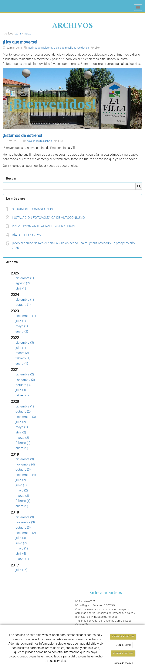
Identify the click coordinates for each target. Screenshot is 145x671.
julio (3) (20, 390)
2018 (18, 33)
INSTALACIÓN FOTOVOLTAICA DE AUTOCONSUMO (48, 217)
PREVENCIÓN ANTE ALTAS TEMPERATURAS (43, 226)
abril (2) (20, 432)
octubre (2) (23, 411)
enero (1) (21, 363)
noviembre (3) (25, 522)
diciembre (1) (24, 278)
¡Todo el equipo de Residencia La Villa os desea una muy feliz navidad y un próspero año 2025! (73, 245)
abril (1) (20, 288)
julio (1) (20, 321)
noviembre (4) (25, 464)
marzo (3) (22, 353)
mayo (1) (21, 326)
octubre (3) (23, 385)
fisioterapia (49, 47)
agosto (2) (22, 283)
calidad (60, 47)
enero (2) (21, 331)
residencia (83, 47)
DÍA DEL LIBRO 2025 (26, 235)
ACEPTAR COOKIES (123, 653)
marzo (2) (22, 437)
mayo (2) (21, 490)
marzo (27, 33)
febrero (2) (22, 395)
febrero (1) (22, 358)
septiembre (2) (25, 533)
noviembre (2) (25, 379)
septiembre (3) (25, 417)
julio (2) (20, 422)
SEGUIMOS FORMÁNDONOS (32, 209)
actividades (35, 47)
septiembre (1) (25, 316)
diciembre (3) (24, 342)
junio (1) (21, 485)
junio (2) (21, 543)
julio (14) (21, 570)
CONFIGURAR (123, 644)
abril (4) (20, 553)
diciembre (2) (24, 374)
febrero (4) (22, 443)
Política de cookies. (123, 663)
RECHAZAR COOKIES (123, 636)
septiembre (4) (25, 475)
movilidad (70, 47)
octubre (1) (23, 304)
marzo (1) (22, 559)
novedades (33, 140)
